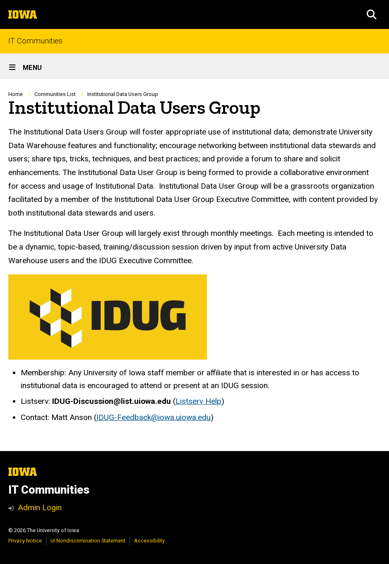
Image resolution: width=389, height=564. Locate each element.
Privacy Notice (25, 541)
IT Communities (35, 41)
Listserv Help (198, 401)
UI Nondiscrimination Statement (87, 541)
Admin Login (40, 507)
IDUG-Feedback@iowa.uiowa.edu (153, 417)
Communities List (55, 94)
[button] (371, 14)
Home (15, 94)
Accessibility (149, 541)
